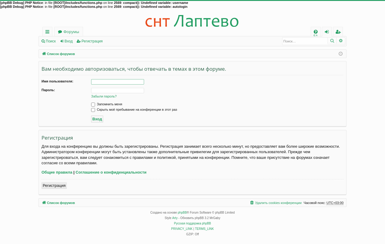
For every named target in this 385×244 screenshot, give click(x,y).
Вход (69, 41)
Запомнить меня (106, 104)
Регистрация (92, 41)
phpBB (182, 212)
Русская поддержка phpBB (192, 223)
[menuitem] (315, 31)
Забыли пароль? (104, 96)
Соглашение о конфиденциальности (110, 172)
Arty (175, 218)
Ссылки (48, 32)
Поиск (51, 41)
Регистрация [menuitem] (339, 32)
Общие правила (57, 172)
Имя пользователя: (57, 81)
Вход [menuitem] (328, 32)
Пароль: (48, 90)
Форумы (71, 31)
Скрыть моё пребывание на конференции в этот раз (134, 109)
